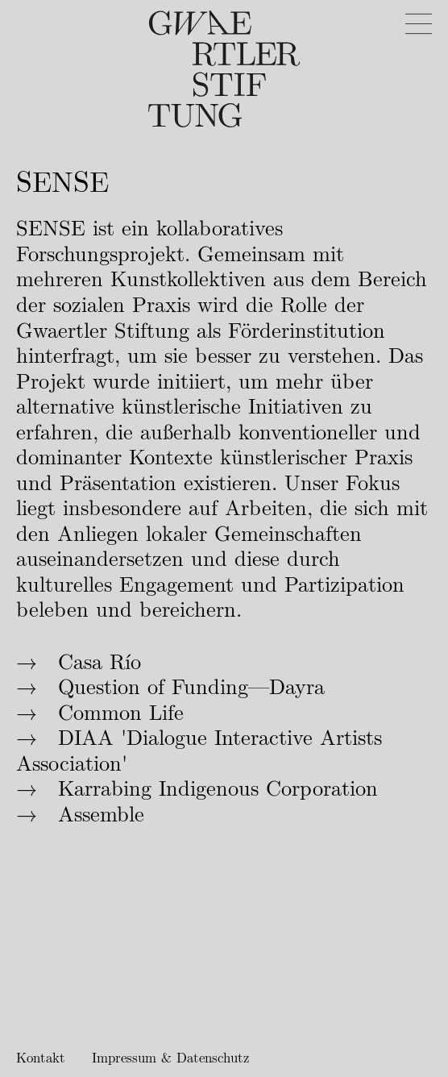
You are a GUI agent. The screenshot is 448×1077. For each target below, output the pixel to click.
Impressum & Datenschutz (170, 1058)
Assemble (101, 815)
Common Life (121, 713)
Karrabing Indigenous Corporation (218, 789)
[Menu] (418, 24)
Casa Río (99, 662)
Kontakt (40, 1058)
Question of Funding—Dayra (191, 687)
